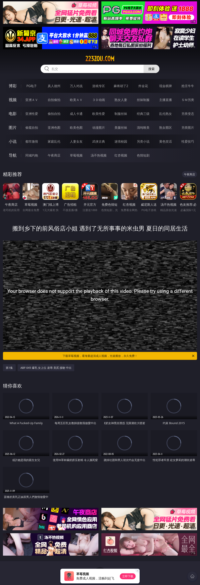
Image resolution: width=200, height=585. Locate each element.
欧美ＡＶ (76, 100)
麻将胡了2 (121, 86)
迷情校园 (120, 141)
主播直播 (165, 100)
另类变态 (187, 113)
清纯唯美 (143, 127)
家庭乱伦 (54, 141)
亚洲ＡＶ (31, 100)
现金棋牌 (165, 86)
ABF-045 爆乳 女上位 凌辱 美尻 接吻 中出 (45, 368)
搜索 (151, 69)
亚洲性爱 (31, 113)
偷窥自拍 (31, 127)
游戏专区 (98, 86)
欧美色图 (76, 127)
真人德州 (54, 86)
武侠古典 (98, 141)
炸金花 (143, 86)
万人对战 (76, 86)
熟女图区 (165, 127)
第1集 (9, 368)
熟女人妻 (120, 100)
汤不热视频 (99, 155)
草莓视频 (76, 155)
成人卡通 (76, 113)
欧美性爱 (98, 113)
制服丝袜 (120, 113)
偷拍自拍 (54, 113)
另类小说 (143, 141)
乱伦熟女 (165, 113)
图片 (13, 127)
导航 (13, 155)
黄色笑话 (165, 141)
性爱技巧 (187, 141)
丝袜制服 (143, 100)
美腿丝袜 (120, 127)
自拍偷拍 (54, 100)
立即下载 (127, 576)
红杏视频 (120, 155)
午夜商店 (54, 155)
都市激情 (31, 141)
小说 (13, 141)
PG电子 (31, 86)
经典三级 (143, 113)
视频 (13, 99)
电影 (13, 113)
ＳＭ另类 (187, 100)
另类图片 (187, 127)
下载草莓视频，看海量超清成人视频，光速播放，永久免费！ (129, 355)
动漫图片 (98, 127)
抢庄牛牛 (187, 86)
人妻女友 (76, 141)
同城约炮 (31, 155)
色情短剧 (143, 155)
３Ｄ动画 (98, 100)
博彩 (13, 85)
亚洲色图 (54, 127)
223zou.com (99, 59)
